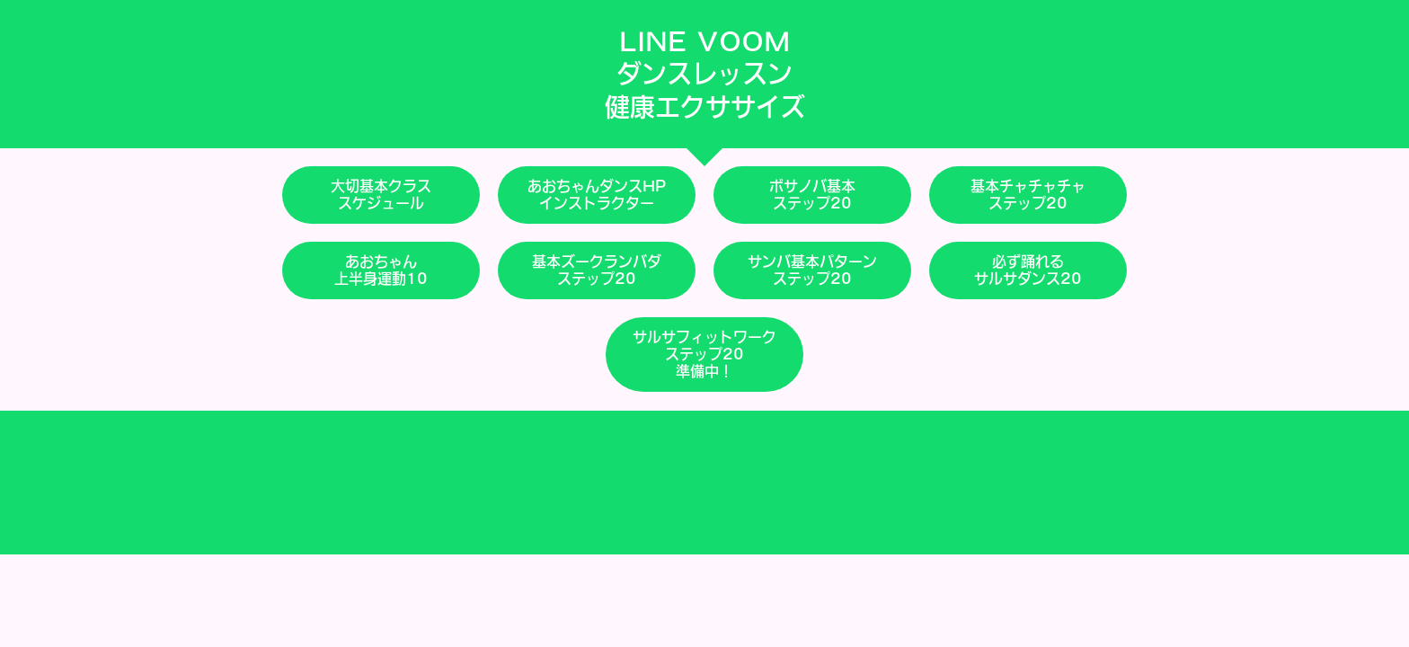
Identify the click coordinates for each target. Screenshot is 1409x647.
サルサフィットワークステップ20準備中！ (704, 354)
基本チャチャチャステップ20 (1028, 194)
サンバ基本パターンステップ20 (812, 270)
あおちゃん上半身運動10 (381, 270)
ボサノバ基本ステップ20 (812, 194)
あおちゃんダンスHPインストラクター (597, 194)
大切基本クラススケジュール (381, 194)
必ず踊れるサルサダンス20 (1028, 270)
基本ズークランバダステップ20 (596, 270)
